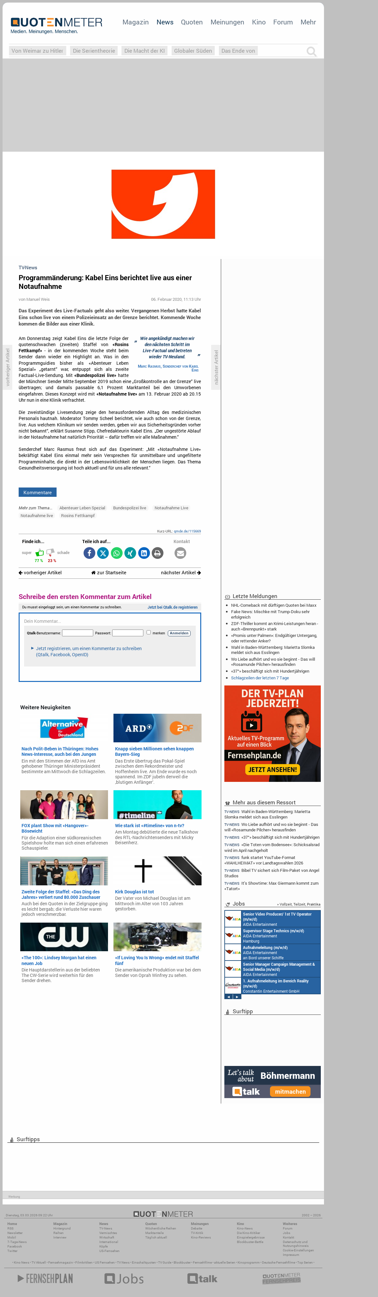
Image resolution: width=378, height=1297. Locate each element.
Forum (283, 21)
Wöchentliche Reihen (160, 1228)
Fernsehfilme (202, 1262)
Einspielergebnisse (251, 1237)
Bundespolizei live (129, 507)
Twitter (12, 1251)
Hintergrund (62, 1228)
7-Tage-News (17, 1242)
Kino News (21, 1262)
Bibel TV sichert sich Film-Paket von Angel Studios (271, 873)
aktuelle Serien (224, 1262)
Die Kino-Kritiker (248, 1233)
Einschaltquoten (144, 1262)
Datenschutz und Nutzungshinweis (296, 1244)
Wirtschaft (106, 1237)
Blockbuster (182, 1262)
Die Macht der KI (144, 50)
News (165, 21)
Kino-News (245, 1228)
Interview (60, 1237)
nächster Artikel (181, 572)
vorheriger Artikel (40, 572)
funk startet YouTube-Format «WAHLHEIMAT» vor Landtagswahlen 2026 (263, 860)
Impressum (291, 1255)
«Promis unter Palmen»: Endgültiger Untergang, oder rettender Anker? (274, 637)
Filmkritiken (84, 1262)
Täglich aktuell (156, 1237)
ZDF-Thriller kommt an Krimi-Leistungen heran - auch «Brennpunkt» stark (274, 626)
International (108, 1242)
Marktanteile (154, 1233)
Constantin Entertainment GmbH (267, 986)
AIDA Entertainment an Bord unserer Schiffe (268, 919)
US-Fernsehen (109, 1251)
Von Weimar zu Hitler (37, 50)
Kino (259, 21)
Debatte (196, 1228)
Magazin (135, 21)
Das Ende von (238, 50)
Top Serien (305, 1262)
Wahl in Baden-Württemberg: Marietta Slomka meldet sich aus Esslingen (273, 649)
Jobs (286, 1233)
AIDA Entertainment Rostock (270, 969)
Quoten (192, 21)
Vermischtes (108, 1233)
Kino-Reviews (201, 1237)
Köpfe (103, 1246)
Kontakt (288, 1237)
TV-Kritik (197, 1233)
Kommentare (37, 492)
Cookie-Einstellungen (298, 1250)
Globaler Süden (193, 50)
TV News (123, 1262)
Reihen (58, 1233)
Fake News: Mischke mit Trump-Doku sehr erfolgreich (270, 614)
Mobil (11, 1237)
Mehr (308, 21)
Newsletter (14, 1233)
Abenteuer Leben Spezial (82, 507)
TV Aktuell (39, 1262)
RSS (10, 1228)
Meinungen (227, 21)
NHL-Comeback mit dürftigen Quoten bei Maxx (274, 605)
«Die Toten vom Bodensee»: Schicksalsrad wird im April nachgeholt (272, 847)
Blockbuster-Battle (250, 1242)
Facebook (14, 1246)
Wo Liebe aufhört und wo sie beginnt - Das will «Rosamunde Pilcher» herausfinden (273, 661)
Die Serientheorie (94, 50)
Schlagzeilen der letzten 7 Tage (260, 678)
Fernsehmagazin (60, 1262)
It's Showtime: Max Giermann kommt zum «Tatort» (271, 886)
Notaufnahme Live (171, 507)
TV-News (105, 1228)
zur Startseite (108, 572)
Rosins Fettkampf (77, 515)
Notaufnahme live (37, 515)
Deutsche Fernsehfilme (278, 1262)
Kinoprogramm (249, 1262)
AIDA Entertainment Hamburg (264, 935)
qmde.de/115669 (187, 531)
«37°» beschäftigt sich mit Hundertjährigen (270, 671)
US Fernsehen (105, 1262)
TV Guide (164, 1262)
